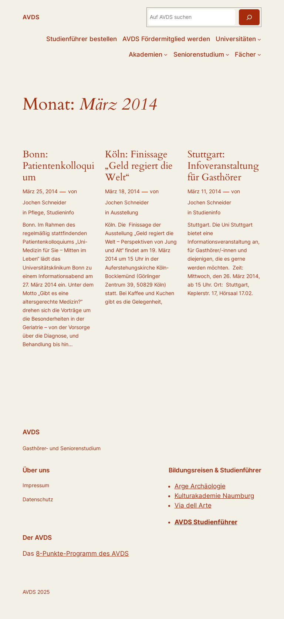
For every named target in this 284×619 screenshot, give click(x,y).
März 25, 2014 (40, 191)
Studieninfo (60, 212)
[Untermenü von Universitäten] (259, 39)
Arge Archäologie (200, 486)
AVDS (31, 17)
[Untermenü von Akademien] (166, 54)
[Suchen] (249, 17)
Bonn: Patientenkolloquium (58, 166)
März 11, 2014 (204, 191)
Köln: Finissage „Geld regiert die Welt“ (139, 166)
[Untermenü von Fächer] (259, 54)
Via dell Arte (193, 505)
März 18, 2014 (122, 191)
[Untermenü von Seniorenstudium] (227, 54)
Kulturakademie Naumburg (214, 495)
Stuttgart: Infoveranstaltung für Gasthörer (223, 166)
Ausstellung (124, 212)
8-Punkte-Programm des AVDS (82, 553)
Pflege (36, 212)
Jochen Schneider (44, 202)
